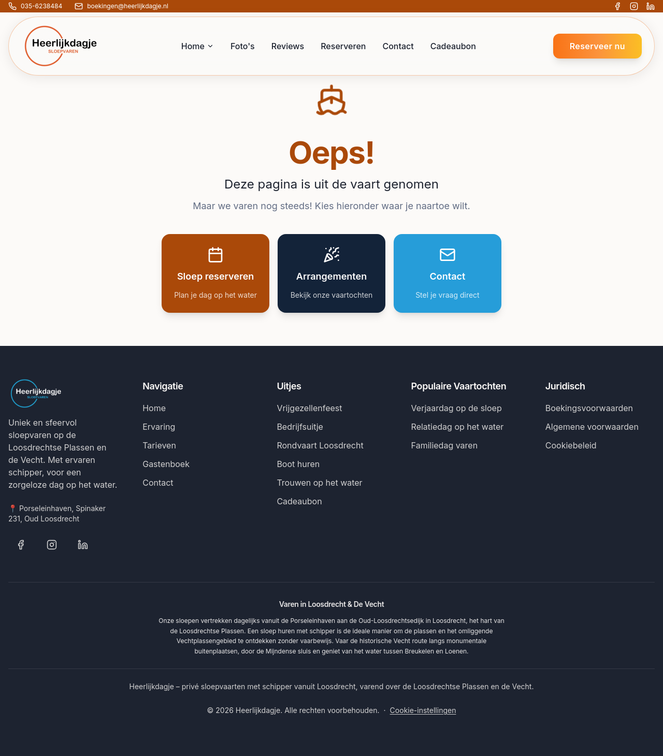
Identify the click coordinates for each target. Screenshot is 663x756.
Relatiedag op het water (457, 426)
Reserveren (343, 46)
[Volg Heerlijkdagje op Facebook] (617, 6)
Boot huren (298, 464)
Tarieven (159, 445)
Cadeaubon (453, 46)
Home (197, 46)
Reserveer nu (597, 46)
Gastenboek (166, 464)
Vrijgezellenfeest (309, 408)
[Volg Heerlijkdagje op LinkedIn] (650, 6)
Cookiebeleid (571, 445)
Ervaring (158, 426)
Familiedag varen (444, 445)
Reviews (287, 46)
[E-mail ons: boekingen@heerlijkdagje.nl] (121, 6)
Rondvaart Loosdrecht (320, 445)
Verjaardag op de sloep (456, 408)
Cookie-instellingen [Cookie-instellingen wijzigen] (423, 710)
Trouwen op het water (319, 482)
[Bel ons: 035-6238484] (35, 6)
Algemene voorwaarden (592, 426)
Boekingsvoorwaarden (589, 408)
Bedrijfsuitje (300, 426)
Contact (397, 46)
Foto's (242, 46)
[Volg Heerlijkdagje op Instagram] (634, 6)
